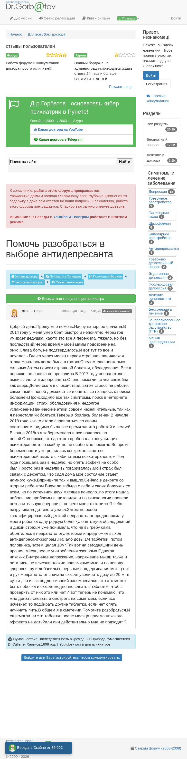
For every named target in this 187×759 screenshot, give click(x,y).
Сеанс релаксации (57, 18)
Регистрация (157, 84)
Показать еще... (122, 86)
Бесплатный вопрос (27, 282)
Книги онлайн (96, 18)
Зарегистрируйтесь (62, 657)
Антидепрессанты (164, 248)
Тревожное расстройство (160, 200)
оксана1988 (32, 311)
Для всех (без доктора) (116, 311)
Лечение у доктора (162, 158)
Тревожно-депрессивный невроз (161, 263)
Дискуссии (20, 18)
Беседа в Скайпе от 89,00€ (40, 747)
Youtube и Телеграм (71, 217)
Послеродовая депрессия (161, 286)
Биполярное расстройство (160, 236)
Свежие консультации (158, 98)
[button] (128, 18)
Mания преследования (162, 340)
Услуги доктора (24, 276)
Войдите (31, 657)
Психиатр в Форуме (105, 276)
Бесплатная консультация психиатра (70, 298)
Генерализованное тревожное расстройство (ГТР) (164, 325)
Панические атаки (159, 215)
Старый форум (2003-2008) (158, 748)
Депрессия (158, 191)
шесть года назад (73, 311)
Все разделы (162, 127)
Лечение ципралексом (160, 297)
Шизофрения (160, 223)
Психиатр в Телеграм (63, 276)
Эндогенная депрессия (159, 275)
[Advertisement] (71, 700)
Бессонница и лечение (160, 311)
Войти (176, 18)
